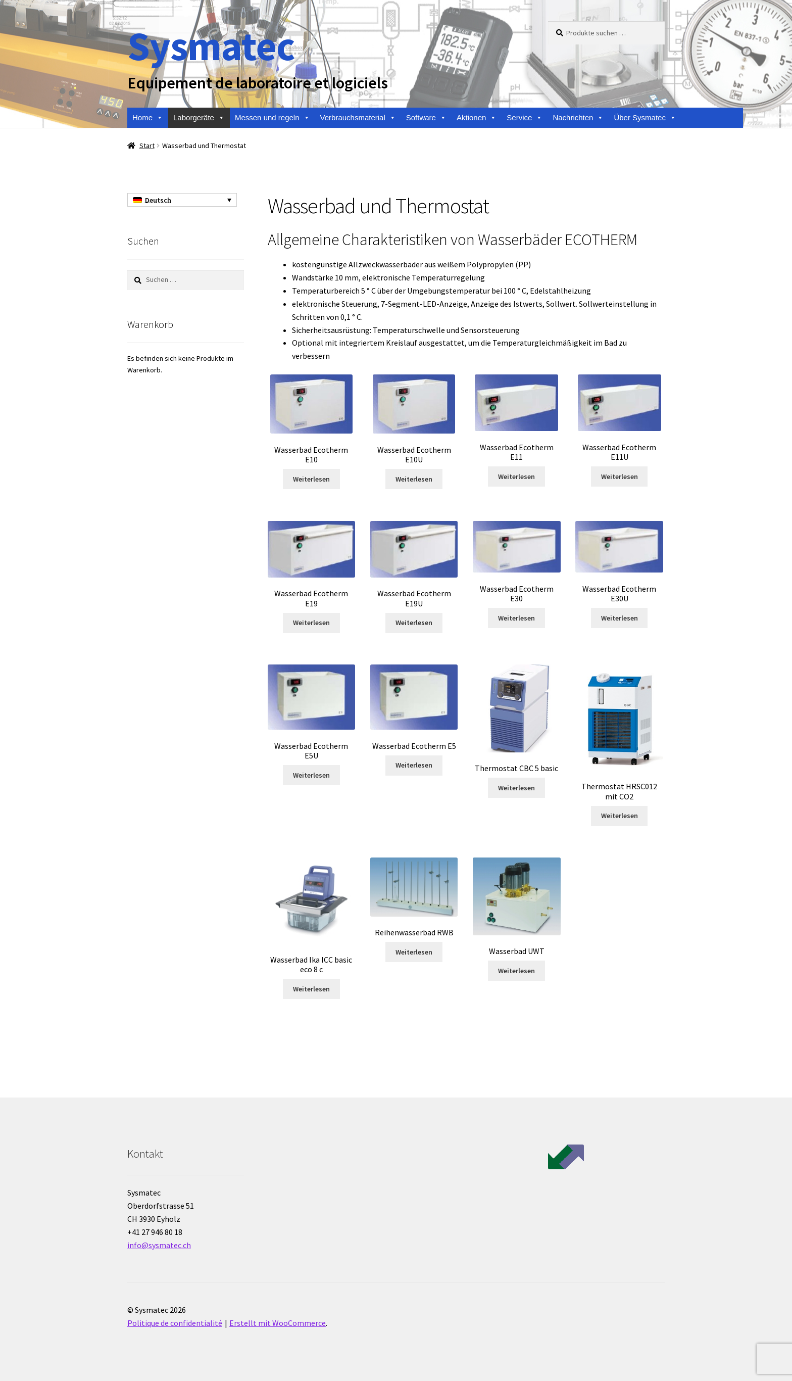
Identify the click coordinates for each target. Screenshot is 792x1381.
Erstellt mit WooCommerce (277, 1323)
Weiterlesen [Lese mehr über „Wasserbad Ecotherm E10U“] (413, 479)
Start (147, 145)
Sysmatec (210, 45)
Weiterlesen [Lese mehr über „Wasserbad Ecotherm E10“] (311, 479)
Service (524, 118)
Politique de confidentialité (174, 1323)
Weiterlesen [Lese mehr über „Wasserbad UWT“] (516, 970)
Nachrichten (578, 118)
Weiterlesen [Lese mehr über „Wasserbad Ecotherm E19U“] (413, 622)
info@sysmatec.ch (159, 1245)
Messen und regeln (272, 118)
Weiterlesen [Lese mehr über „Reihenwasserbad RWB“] (413, 952)
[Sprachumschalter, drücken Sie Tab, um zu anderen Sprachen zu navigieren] (182, 200)
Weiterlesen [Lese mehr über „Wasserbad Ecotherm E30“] (516, 618)
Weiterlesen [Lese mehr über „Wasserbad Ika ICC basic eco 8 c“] (311, 988)
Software (426, 118)
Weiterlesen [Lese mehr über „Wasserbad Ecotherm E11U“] (619, 476)
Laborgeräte (199, 118)
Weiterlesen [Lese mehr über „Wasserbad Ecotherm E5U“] (311, 775)
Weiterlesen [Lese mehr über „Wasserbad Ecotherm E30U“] (619, 618)
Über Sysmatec (645, 118)
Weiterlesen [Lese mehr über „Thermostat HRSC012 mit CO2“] (619, 815)
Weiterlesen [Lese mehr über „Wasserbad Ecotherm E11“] (516, 476)
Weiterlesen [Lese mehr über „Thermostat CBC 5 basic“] (516, 787)
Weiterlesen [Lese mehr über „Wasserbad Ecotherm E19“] (311, 622)
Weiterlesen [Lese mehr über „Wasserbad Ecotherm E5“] (413, 765)
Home (147, 118)
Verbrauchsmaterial (358, 118)
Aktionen (477, 118)
